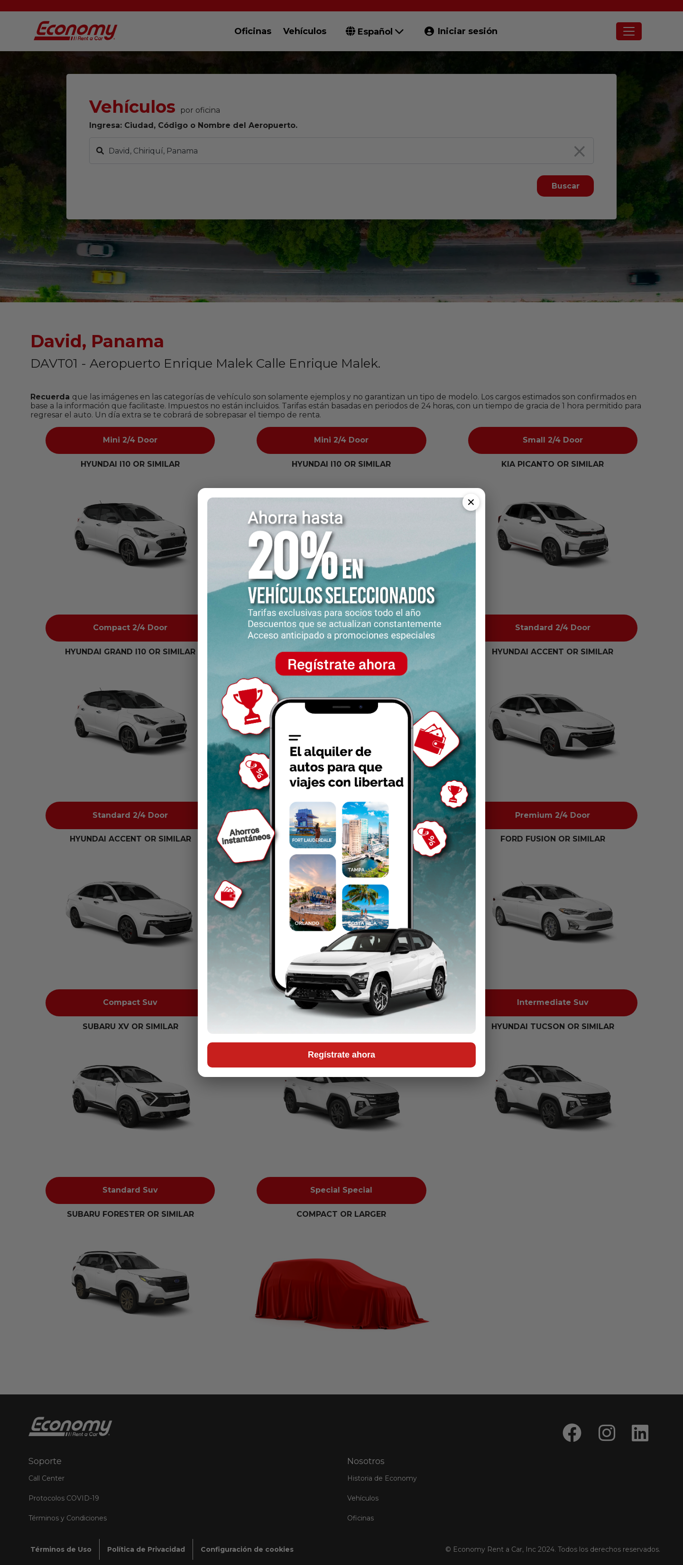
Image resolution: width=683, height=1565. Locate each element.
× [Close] (471, 502)
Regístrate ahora (341, 1054)
